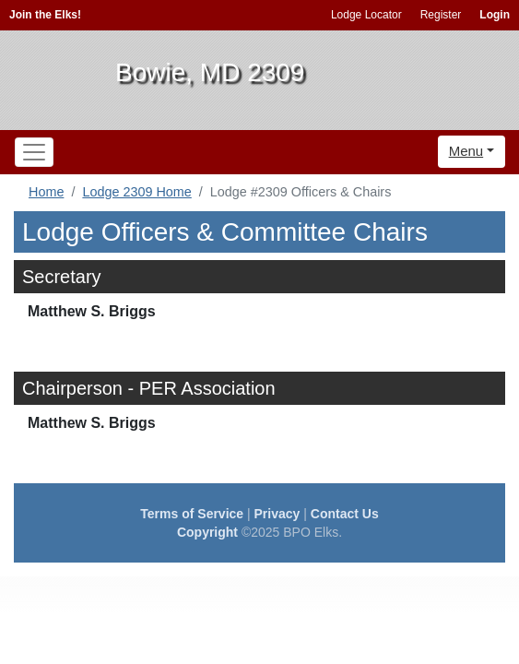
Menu (466, 151)
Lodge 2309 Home (136, 191)
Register (441, 14)
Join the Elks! (45, 14)
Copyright (207, 532)
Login (494, 14)
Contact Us (345, 513)
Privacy (277, 513)
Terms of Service (191, 513)
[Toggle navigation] (34, 152)
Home (46, 191)
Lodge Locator (366, 14)
